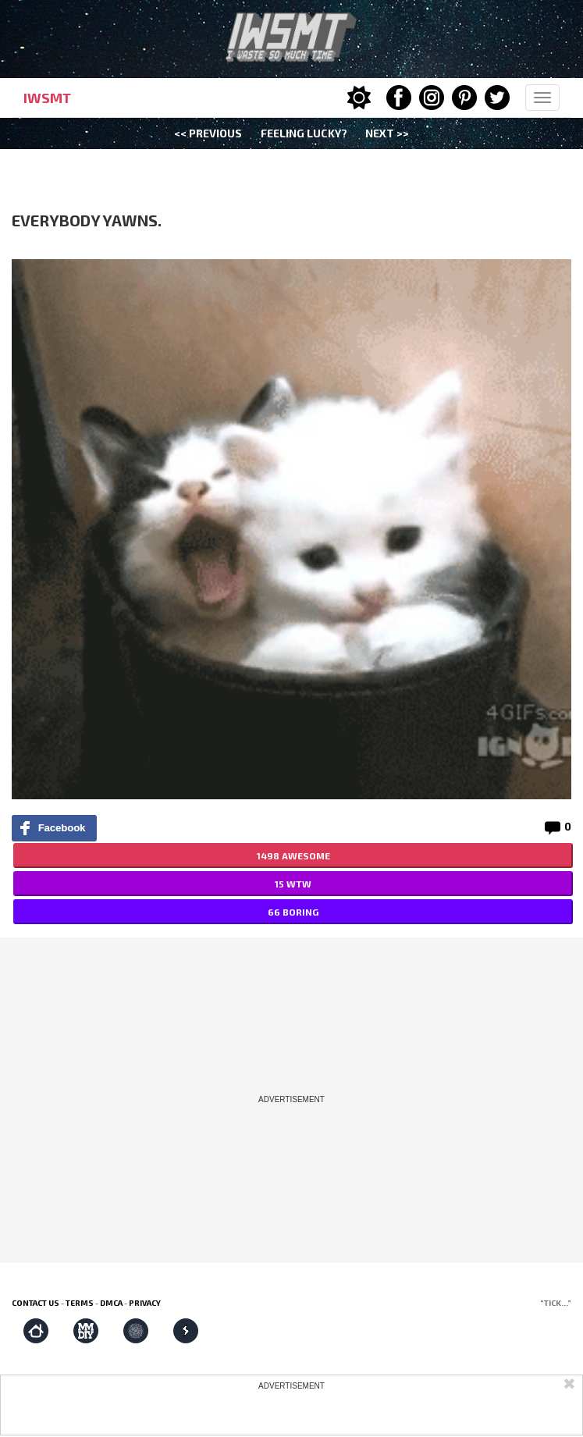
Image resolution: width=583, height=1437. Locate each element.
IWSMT (47, 97)
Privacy (145, 1302)
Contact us (35, 1302)
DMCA (111, 1302)
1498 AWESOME (293, 855)
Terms (80, 1302)
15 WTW (293, 883)
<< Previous (208, 133)
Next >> (387, 133)
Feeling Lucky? (304, 133)
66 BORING (293, 911)
